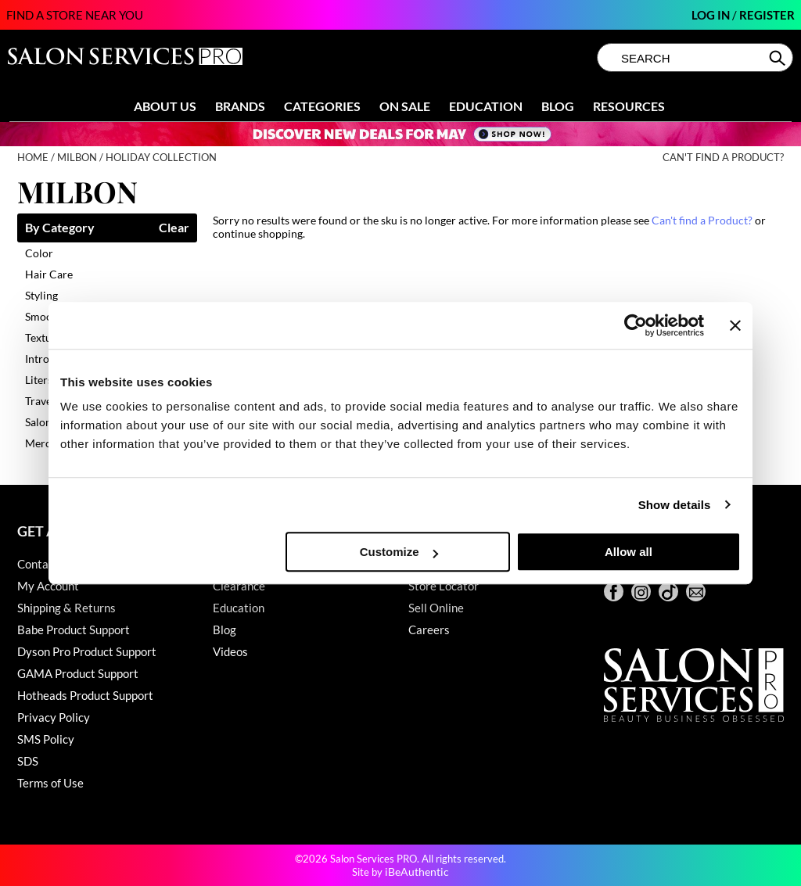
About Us (165, 106)
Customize (399, 551)
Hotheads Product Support (85, 695)
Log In (711, 15)
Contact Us (46, 564)
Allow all (628, 551)
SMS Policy (45, 739)
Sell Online (436, 608)
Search (778, 58)
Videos (230, 651)
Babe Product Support (73, 629)
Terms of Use (50, 783)
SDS (27, 761)
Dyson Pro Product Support (86, 651)
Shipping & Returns (66, 608)
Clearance (239, 586)
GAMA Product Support (77, 673)
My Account (48, 586)
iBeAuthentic (417, 871)
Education (486, 106)
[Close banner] (735, 325)
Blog (557, 106)
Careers (429, 629)
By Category (60, 228)
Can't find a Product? (723, 157)
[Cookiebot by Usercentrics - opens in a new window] (635, 325)
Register (767, 15)
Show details (674, 504)
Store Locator (443, 586)
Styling (41, 295)
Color (39, 253)
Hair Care (49, 274)
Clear (174, 228)
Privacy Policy (53, 717)
